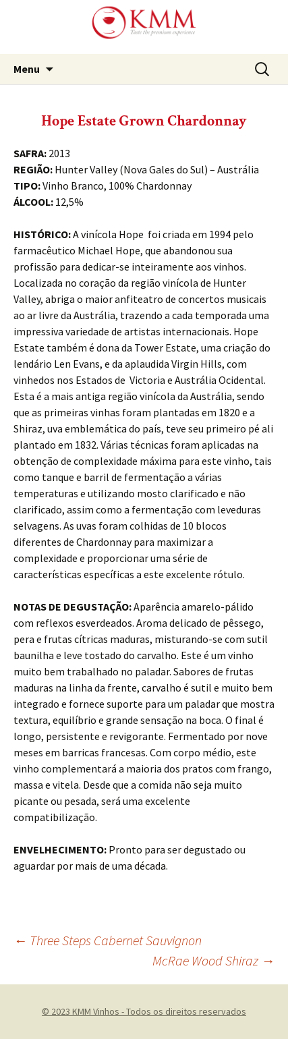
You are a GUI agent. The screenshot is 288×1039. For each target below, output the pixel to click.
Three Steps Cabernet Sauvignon (107, 940)
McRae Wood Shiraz (213, 960)
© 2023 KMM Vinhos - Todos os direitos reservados (144, 1011)
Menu (26, 69)
